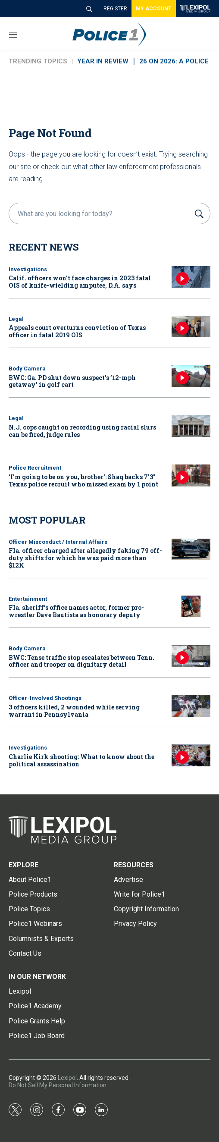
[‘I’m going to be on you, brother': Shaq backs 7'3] (191, 475)
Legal (16, 319)
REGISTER (115, 9)
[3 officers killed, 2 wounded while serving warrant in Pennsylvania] (191, 706)
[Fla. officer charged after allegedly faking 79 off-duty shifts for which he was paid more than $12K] (191, 550)
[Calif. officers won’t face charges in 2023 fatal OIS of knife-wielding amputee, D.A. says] (191, 277)
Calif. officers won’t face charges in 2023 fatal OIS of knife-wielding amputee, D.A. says (80, 281)
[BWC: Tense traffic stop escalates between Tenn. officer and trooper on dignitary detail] (191, 656)
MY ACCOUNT (154, 9)
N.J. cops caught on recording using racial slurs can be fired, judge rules (82, 431)
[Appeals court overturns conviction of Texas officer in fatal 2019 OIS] (191, 327)
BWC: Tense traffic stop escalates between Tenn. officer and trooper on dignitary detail (81, 661)
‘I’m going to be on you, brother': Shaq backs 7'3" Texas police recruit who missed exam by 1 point (83, 480)
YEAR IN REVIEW (102, 61)
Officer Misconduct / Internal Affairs (58, 542)
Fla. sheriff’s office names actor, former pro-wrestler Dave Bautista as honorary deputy (76, 611)
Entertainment (28, 599)
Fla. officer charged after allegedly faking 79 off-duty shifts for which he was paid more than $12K (85, 557)
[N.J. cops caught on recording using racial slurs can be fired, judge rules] (191, 426)
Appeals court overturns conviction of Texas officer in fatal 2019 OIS (77, 331)
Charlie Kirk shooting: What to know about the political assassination (81, 760)
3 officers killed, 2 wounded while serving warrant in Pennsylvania (74, 710)
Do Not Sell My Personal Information (57, 1085)
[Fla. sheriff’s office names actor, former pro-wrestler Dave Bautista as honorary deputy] (191, 607)
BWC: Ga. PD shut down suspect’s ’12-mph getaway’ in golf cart (72, 381)
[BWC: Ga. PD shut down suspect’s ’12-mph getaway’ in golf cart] (191, 376)
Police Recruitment (35, 467)
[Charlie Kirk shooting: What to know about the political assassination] (191, 755)
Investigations (28, 269)
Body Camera (27, 368)
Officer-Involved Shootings (45, 698)
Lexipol (67, 1077)
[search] (100, 213)
